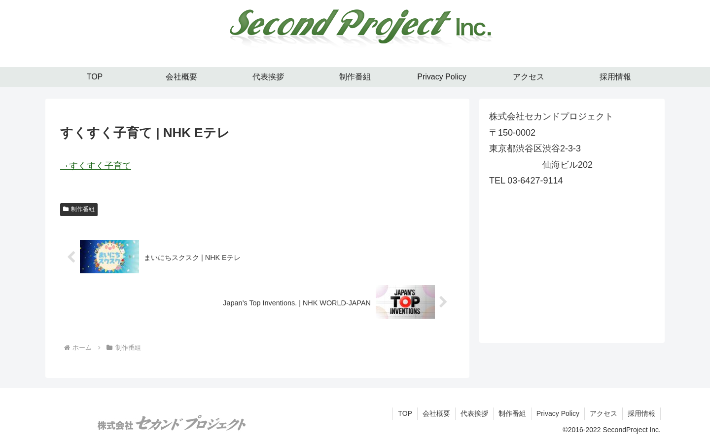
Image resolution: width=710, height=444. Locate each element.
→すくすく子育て (95, 166)
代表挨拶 (474, 413)
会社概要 (436, 413)
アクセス (603, 413)
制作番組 (79, 209)
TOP (405, 413)
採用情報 (641, 413)
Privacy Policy (557, 413)
